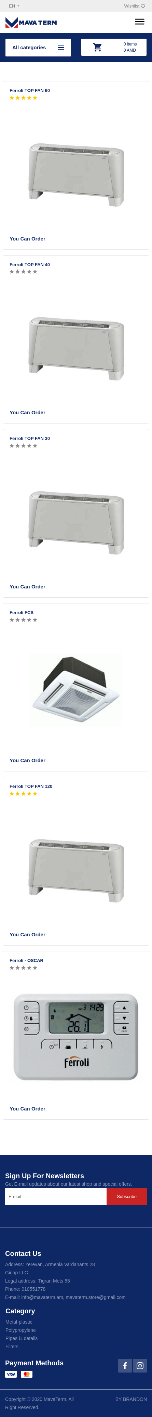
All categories (29, 47)
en (12, 6)
